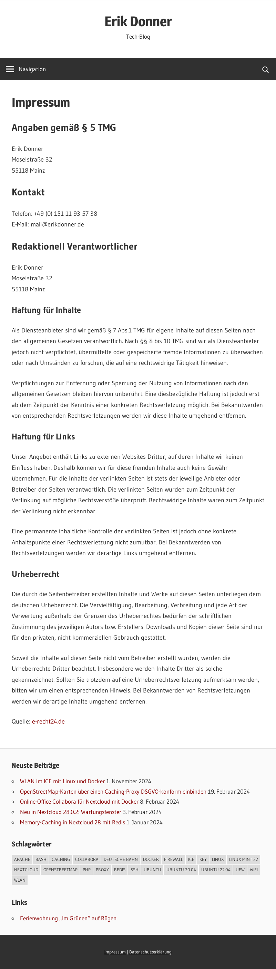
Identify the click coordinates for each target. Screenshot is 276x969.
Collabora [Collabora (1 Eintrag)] (87, 859)
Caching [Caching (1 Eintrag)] (61, 859)
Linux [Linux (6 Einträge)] (218, 859)
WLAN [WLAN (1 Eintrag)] (19, 880)
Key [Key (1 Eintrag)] (203, 859)
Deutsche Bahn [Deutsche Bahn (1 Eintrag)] (121, 859)
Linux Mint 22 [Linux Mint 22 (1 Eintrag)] (243, 859)
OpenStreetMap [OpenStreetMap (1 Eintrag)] (60, 869)
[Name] (26, 69)
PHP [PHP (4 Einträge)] (87, 869)
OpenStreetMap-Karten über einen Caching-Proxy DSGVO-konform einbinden (113, 791)
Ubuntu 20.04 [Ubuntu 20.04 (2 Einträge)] (181, 869)
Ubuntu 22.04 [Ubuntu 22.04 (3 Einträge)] (216, 869)
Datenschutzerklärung (150, 952)
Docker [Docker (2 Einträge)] (151, 859)
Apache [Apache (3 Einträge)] (22, 859)
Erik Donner (138, 21)
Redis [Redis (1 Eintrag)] (119, 869)
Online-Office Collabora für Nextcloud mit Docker (79, 801)
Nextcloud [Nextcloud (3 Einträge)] (26, 869)
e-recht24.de (48, 721)
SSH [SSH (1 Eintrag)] (135, 869)
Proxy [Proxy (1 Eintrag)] (102, 869)
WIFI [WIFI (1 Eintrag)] (254, 869)
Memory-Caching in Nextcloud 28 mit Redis (72, 822)
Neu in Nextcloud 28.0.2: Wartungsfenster (70, 811)
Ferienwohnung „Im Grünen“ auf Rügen (68, 918)
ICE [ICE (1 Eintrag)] (191, 859)
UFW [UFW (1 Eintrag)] (240, 869)
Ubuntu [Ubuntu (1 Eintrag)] (152, 869)
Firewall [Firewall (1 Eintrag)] (173, 859)
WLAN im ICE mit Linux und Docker (62, 781)
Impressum (115, 952)
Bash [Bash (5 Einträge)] (41, 859)
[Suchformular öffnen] (266, 69)
